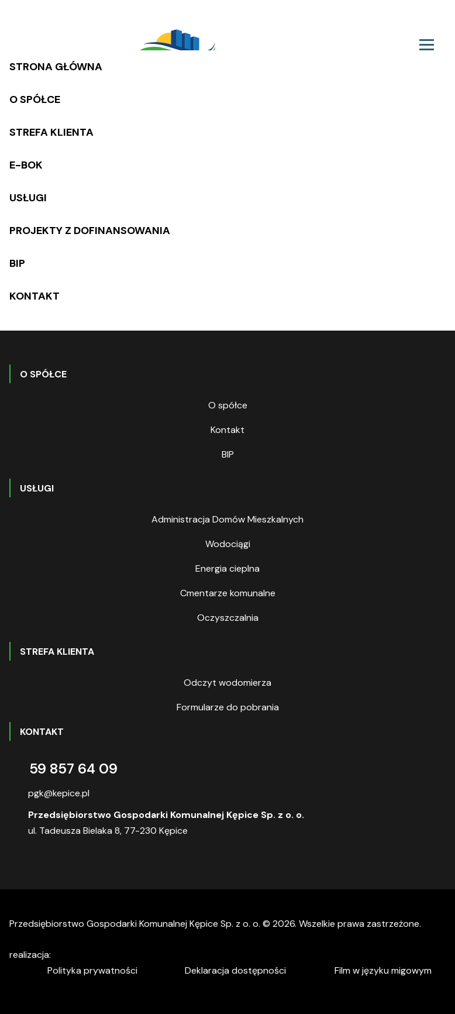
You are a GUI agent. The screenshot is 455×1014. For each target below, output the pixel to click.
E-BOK (26, 165)
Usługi (28, 198)
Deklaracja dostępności (235, 970)
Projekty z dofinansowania (89, 231)
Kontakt (34, 296)
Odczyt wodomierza (227, 682)
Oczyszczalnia (227, 617)
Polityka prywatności (92, 970)
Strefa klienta (51, 132)
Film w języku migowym (383, 970)
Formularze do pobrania (228, 707)
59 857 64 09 (73, 768)
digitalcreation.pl (107, 956)
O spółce (34, 99)
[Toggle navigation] (426, 45)
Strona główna (55, 67)
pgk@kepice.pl (58, 793)
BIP (17, 263)
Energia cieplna (227, 568)
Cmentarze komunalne (227, 593)
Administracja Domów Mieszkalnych (227, 519)
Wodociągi (227, 544)
